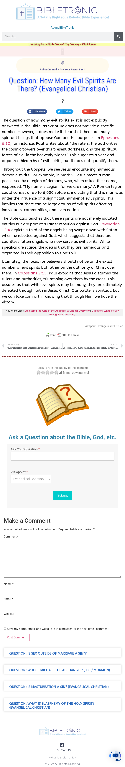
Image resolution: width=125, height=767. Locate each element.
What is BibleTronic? (62, 757)
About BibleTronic (62, 27)
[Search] (118, 36)
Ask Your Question (25, 449)
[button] (62, 51)
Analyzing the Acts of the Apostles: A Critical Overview (57, 310)
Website (9, 613)
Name (9, 584)
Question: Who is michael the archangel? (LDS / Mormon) (59, 670)
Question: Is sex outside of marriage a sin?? (48, 654)
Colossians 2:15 (32, 273)
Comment (11, 536)
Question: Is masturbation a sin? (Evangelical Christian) (58, 687)
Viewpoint (19, 472)
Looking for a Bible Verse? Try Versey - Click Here (62, 44)
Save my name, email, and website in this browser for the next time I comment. (58, 628)
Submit (62, 495)
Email (8, 599)
